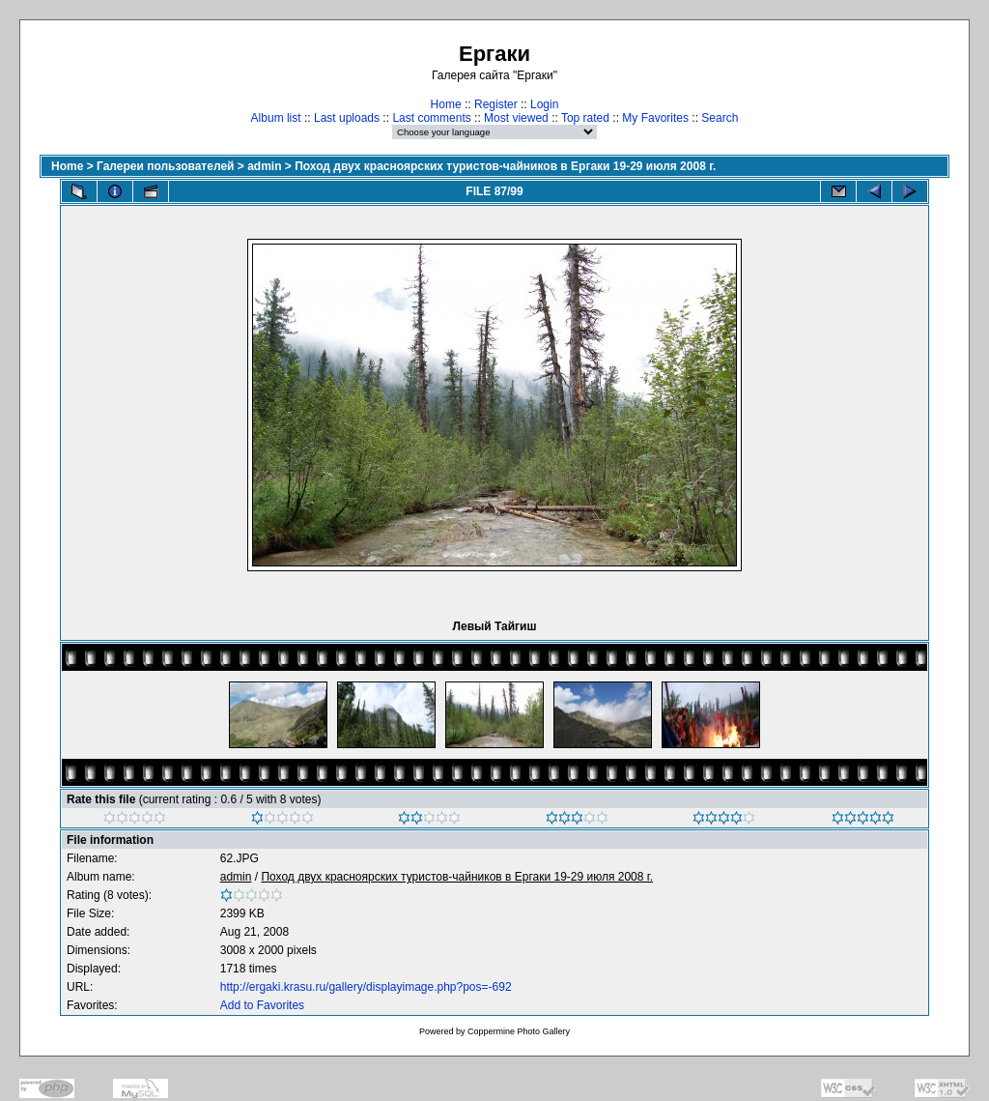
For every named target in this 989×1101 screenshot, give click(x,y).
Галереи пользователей (165, 166)
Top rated (585, 118)
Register (496, 104)
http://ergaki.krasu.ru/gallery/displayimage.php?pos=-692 (366, 987)
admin (264, 166)
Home (446, 104)
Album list (276, 118)
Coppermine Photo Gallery (518, 1031)
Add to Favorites (262, 1005)
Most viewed (516, 118)
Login (544, 104)
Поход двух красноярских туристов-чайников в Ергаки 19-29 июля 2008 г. (505, 166)
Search (719, 118)
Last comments (431, 118)
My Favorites (655, 118)
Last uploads (347, 118)
